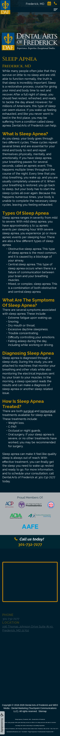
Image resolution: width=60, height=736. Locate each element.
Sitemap (42, 711)
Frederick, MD (36, 3)
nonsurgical (47, 411)
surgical (28, 411)
